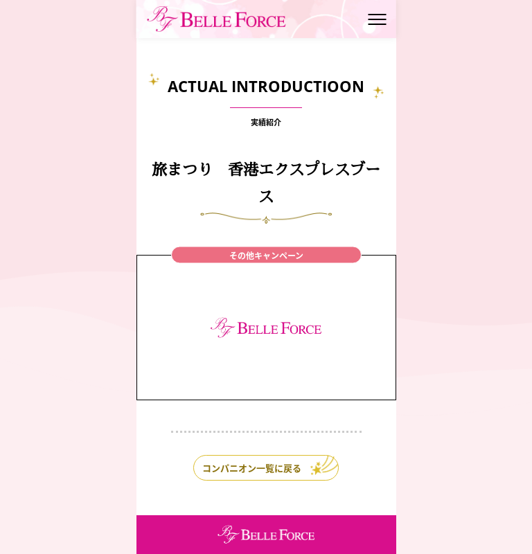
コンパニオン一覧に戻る (251, 467)
